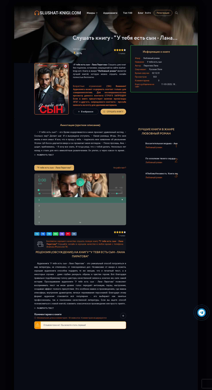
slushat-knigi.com (60, 12)
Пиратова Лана (151, 65)
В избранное (85, 112)
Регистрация (163, 13)
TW (49, 234)
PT (68, 234)
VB (62, 234)
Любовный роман (107, 71)
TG (37, 234)
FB (43, 234)
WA (55, 234)
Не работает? (119, 168)
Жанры (91, 12)
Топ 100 (127, 12)
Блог (141, 12)
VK (74, 234)
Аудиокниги (110, 12)
